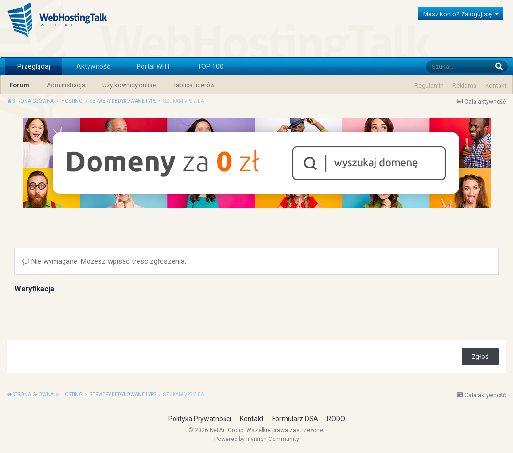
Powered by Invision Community (256, 439)
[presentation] (87, 314)
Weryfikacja (34, 289)
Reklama (464, 85)
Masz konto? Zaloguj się (461, 14)
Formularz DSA (295, 419)
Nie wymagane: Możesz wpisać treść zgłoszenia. (104, 261)
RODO (336, 419)
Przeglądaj (33, 66)
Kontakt (496, 85)
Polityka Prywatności (199, 419)
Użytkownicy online (129, 85)
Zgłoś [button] (480, 356)
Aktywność (93, 66)
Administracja (66, 85)
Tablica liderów (194, 85)
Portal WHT (154, 66)
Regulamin (429, 85)
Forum (19, 85)
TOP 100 (210, 66)
